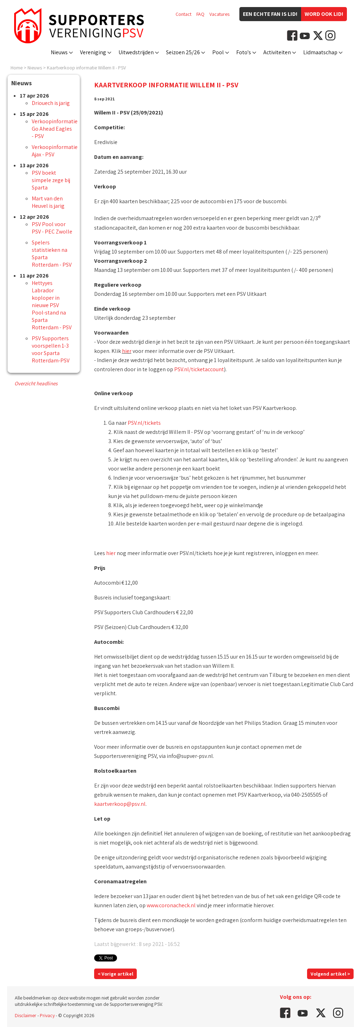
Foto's (243, 52)
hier (126, 351)
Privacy (47, 1015)
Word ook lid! (324, 14)
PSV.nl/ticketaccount (199, 369)
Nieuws (59, 52)
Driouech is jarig (51, 103)
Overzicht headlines (35, 383)
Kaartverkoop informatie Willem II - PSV (86, 67)
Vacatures (219, 14)
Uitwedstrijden (136, 52)
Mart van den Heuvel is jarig (48, 202)
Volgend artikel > (330, 974)
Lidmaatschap (320, 52)
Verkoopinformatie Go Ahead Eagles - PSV (55, 129)
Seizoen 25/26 (183, 52)
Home (17, 67)
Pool (218, 52)
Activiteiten (277, 52)
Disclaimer (25, 1015)
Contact (183, 14)
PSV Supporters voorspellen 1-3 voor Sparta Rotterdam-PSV (50, 349)
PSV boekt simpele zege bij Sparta (51, 180)
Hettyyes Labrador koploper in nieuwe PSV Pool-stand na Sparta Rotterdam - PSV (52, 305)
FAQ (200, 14)
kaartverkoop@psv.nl (120, 804)
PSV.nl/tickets (144, 423)
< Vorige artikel (115, 974)
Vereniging (93, 52)
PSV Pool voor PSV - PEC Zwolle (52, 227)
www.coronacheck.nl (171, 905)
